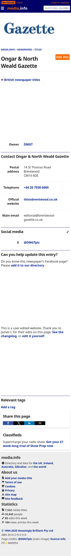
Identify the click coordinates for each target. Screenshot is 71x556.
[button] (8, 423)
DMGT (28, 144)
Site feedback (14, 498)
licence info (58, 539)
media (17, 8)
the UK (37, 463)
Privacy (10, 490)
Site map (11, 494)
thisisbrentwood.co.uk (40, 199)
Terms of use (13, 482)
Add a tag (8, 407)
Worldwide (8, 2)
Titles (38, 49)
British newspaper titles (20, 80)
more (19, 2)
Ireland (48, 463)
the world (40, 466)
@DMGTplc (32, 242)
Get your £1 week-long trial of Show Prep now (33, 444)
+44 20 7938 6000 (36, 187)
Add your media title (18, 478)
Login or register (60, 2)
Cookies (10, 486)
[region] (35, 112)
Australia (7, 466)
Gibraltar (21, 466)
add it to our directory (27, 265)
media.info (8, 49)
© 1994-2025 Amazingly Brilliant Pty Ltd (27, 530)
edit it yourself (33, 336)
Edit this (62, 57)
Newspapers (24, 49)
